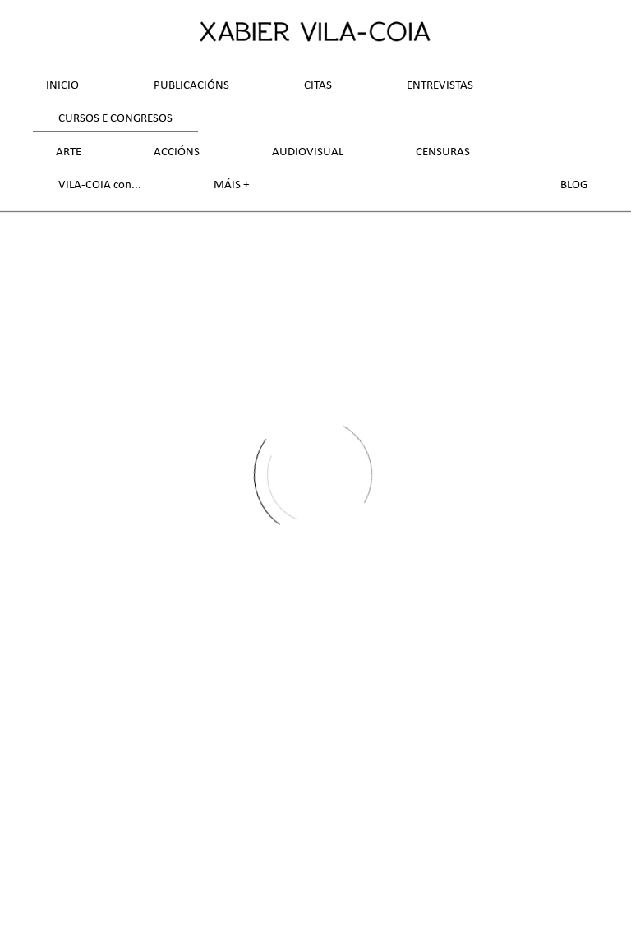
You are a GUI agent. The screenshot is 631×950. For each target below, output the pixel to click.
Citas (318, 86)
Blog (573, 185)
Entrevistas (440, 86)
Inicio (62, 86)
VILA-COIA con (94, 185)
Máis (228, 185)
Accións (177, 152)
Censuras (443, 152)
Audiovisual (307, 152)
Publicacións (191, 86)
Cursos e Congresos (115, 119)
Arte (68, 152)
